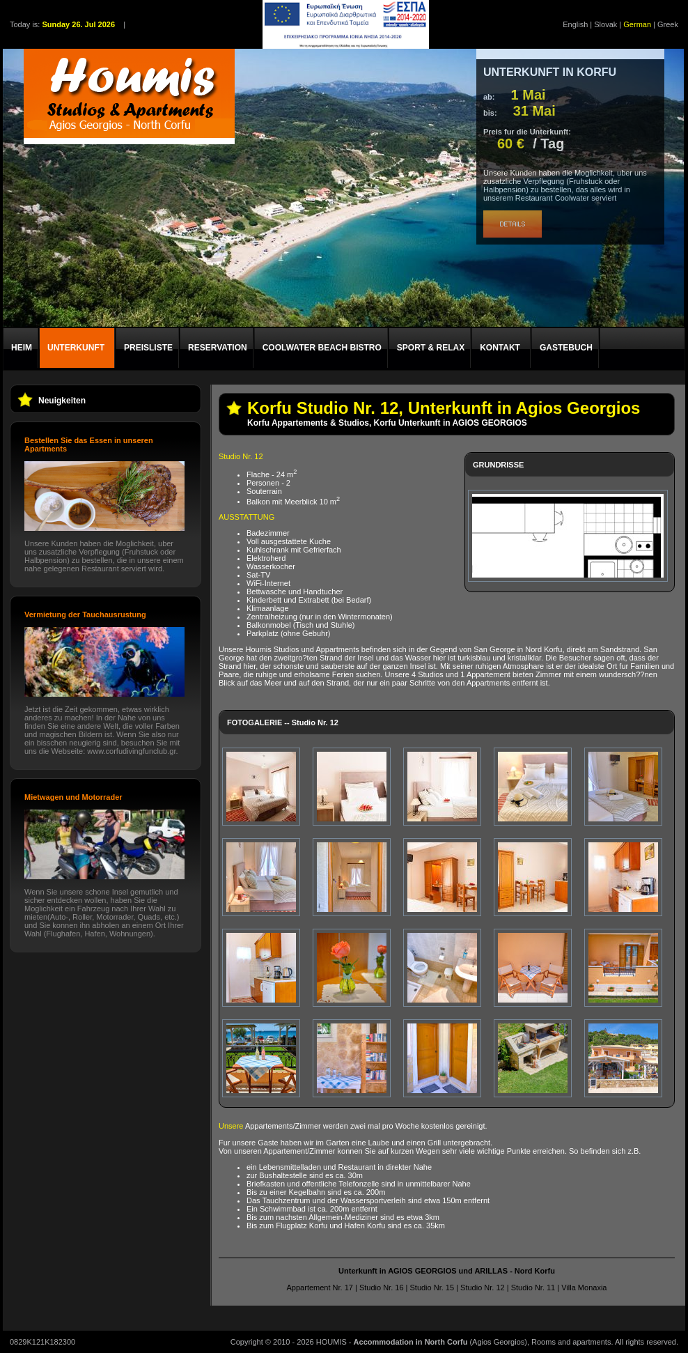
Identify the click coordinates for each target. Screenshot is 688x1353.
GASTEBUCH (566, 348)
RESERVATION (217, 348)
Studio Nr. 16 (381, 1287)
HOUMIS (331, 1342)
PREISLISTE (148, 348)
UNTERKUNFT (75, 348)
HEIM (21, 348)
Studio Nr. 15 (431, 1287)
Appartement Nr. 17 (320, 1287)
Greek (667, 24)
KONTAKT (500, 348)
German (637, 24)
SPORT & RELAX (430, 348)
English (575, 24)
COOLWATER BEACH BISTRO (322, 348)
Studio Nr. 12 (482, 1287)
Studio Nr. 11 (533, 1287)
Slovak (605, 24)
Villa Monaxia (584, 1287)
